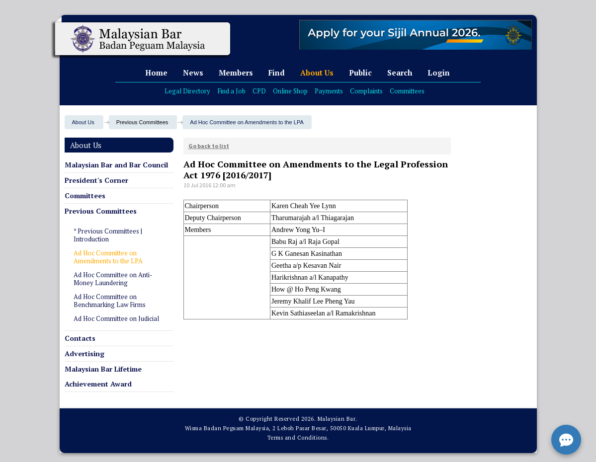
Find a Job (231, 90)
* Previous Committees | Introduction (108, 235)
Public (360, 72)
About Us (317, 72)
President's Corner (96, 180)
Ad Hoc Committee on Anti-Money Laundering (113, 278)
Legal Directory (187, 90)
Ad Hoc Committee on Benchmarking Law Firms (110, 300)
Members (236, 72)
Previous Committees (101, 211)
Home (156, 72)
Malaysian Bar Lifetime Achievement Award (103, 376)
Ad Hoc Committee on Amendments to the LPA (246, 122)
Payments (329, 90)
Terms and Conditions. (298, 437)
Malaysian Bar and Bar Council (116, 164)
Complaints (366, 90)
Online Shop (290, 90)
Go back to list (208, 146)
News (193, 72)
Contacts (80, 338)
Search (399, 72)
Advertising (84, 353)
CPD (259, 90)
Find (276, 72)
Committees (407, 90)
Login (438, 72)
